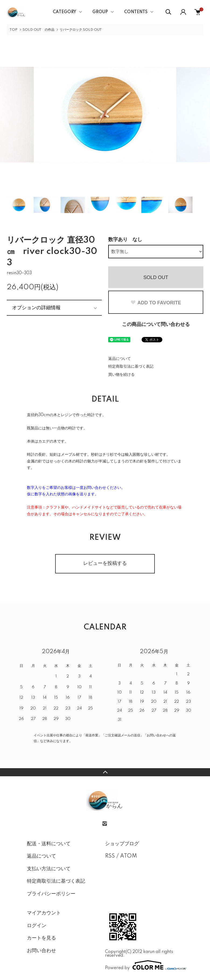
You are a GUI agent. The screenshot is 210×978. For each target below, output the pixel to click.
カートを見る (41, 938)
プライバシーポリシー (51, 894)
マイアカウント (44, 913)
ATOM (128, 856)
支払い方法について (49, 869)
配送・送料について (49, 844)
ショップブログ (122, 844)
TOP (13, 30)
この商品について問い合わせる (156, 324)
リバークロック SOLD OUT (81, 30)
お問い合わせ (41, 950)
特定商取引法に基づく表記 (130, 366)
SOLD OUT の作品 (38, 30)
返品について (119, 359)
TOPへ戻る (105, 772)
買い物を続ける (121, 375)
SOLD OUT (155, 277)
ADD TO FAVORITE (155, 302)
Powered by (144, 965)
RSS (110, 856)
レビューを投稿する (105, 563)
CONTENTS (136, 12)
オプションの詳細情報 (36, 307)
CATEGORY (64, 12)
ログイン (36, 925)
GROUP (100, 12)
